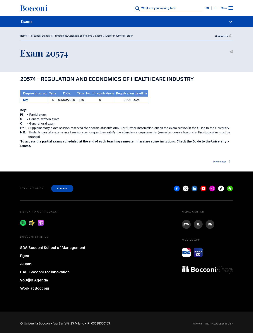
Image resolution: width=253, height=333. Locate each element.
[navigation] (126, 21)
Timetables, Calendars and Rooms (73, 35)
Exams (98, 35)
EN (207, 8)
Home (23, 35)
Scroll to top (222, 161)
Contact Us (224, 36)
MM (25, 100)
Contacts (62, 188)
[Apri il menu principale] (230, 8)
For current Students (41, 35)
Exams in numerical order (119, 35)
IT (216, 8)
